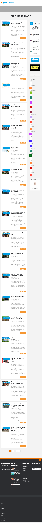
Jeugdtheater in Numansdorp (36, 45)
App (23, 474)
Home (2, 503)
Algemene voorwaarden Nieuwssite (25, 477)
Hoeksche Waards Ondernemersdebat (15, 148)
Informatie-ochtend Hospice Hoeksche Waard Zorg (17, 23)
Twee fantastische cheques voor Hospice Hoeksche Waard (18, 213)
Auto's (2, 515)
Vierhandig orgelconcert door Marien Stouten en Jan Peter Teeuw (17, 360)
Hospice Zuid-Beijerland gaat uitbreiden (17, 254)
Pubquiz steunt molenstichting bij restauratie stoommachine (36, 39)
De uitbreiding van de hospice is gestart (18, 233)
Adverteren (25, 466)
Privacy (24, 472)
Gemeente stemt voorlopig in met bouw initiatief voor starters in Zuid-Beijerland (18, 406)
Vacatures (3, 520)
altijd (39, 23)
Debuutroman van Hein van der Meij (17, 85)
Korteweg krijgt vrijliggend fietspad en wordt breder (17, 318)
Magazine (3, 513)
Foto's (2, 511)
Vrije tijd (2, 508)
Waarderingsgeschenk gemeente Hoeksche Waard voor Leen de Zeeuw (36, 28)
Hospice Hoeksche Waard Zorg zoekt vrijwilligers (17, 43)
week (31, 23)
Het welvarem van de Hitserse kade (17, 297)
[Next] (18, 451)
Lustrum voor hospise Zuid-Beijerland (17, 338)
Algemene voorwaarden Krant (26, 481)
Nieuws (3, 506)
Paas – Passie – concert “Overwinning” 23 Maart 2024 (17, 64)
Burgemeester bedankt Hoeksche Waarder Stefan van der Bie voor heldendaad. (17, 429)
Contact (24, 470)
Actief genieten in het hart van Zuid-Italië (36, 50)
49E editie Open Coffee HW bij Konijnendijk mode (17, 191)
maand (35, 23)
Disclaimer (24, 468)
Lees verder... (22, 37)
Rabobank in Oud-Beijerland (36, 34)
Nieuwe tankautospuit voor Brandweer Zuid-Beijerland (17, 383)
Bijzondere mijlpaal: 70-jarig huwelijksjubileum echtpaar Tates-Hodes (17, 276)
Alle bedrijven (3, 518)
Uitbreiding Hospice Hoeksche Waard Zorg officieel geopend (17, 126)
